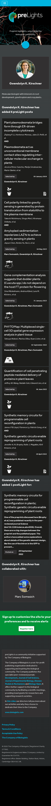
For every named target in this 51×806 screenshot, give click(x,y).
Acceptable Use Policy (12, 733)
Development (11, 677)
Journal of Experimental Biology (19, 681)
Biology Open (35, 684)
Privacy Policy (8, 724)
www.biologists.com (14, 712)
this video (11, 701)
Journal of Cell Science (28, 677)
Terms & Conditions (11, 729)
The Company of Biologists (15, 737)
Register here (26, 628)
